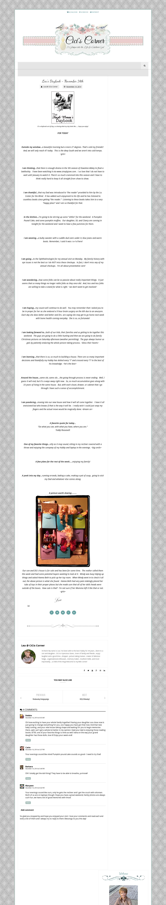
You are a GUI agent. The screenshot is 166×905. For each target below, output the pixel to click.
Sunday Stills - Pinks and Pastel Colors (126, 425)
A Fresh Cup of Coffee (123, 422)
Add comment (27, 815)
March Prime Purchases (128, 664)
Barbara (29, 772)
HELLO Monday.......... (127, 485)
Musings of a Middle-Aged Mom (127, 444)
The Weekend (119, 417)
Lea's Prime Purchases (127, 525)
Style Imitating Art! (121, 410)
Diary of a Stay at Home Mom (126, 377)
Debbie (29, 720)
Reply (28, 745)
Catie (28, 752)
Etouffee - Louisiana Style (129, 505)
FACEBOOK (83, 12)
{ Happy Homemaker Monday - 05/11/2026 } (126, 380)
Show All (142, 458)
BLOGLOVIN (72, 12)
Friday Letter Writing (127, 644)
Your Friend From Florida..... (125, 393)
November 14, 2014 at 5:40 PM (35, 774)
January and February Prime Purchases (132, 625)
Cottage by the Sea (122, 451)
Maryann (30, 791)
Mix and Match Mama (123, 386)
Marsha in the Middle (123, 408)
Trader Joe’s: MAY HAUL (123, 388)
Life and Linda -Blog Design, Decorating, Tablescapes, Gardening (126, 433)
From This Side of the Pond (125, 415)
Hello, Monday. (119, 402)
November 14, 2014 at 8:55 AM (35, 723)
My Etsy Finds (125, 545)
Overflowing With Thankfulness (128, 400)
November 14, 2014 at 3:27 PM (35, 755)
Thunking (117, 453)
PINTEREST (94, 12)
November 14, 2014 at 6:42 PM (35, 793)
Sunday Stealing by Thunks (124, 446)
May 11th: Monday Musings (124, 395)
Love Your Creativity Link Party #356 (126, 438)
